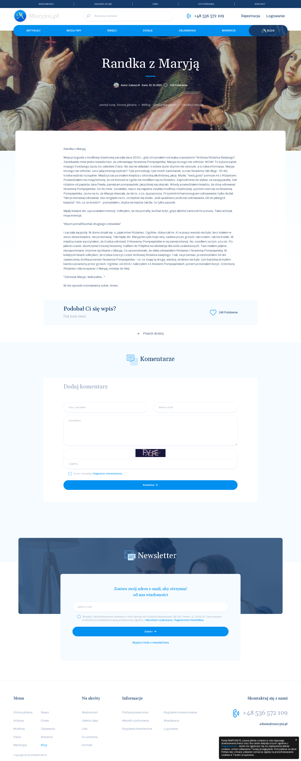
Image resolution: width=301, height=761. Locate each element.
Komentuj (148, 485)
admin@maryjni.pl (274, 724)
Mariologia (20, 745)
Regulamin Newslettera (137, 728)
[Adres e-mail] (196, 407)
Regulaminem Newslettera (189, 620)
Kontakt (260, 4)
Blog (268, 30)
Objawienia (187, 30)
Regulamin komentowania (107, 473)
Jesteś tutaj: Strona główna (117, 104)
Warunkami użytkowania (159, 620)
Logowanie (275, 16)
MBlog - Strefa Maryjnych (158, 104)
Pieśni (17, 737)
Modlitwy (74, 30)
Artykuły (33, 30)
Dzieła (148, 30)
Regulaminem (229, 746)
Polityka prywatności (135, 712)
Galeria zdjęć (103, 4)
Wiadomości (46, 4)
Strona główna (22, 712)
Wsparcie (229, 30)
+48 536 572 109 (265, 713)
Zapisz (148, 631)
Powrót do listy (153, 333)
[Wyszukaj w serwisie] (128, 16)
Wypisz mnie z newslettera (150, 642)
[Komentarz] (150, 431)
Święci (112, 30)
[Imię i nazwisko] (105, 407)
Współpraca (171, 720)
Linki (155, 4)
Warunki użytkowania (135, 720)
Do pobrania (206, 4)
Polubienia (179, 85)
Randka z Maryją (192, 104)
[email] (150, 607)
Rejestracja (250, 16)
